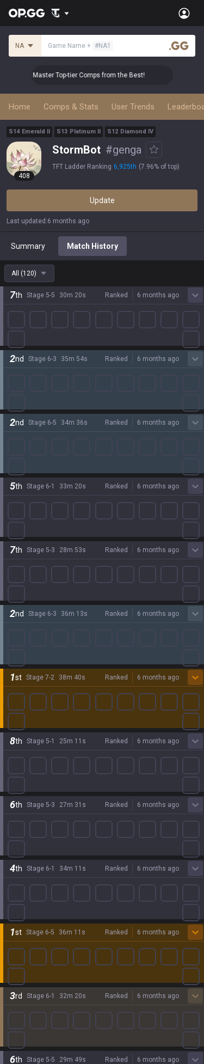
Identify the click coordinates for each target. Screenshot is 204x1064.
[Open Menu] (184, 13)
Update (102, 200)
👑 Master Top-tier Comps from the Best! (107, 75)
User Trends (133, 107)
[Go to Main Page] (27, 13)
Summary (28, 246)
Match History (92, 246)
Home (19, 107)
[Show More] (60, 13)
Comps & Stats (71, 107)
